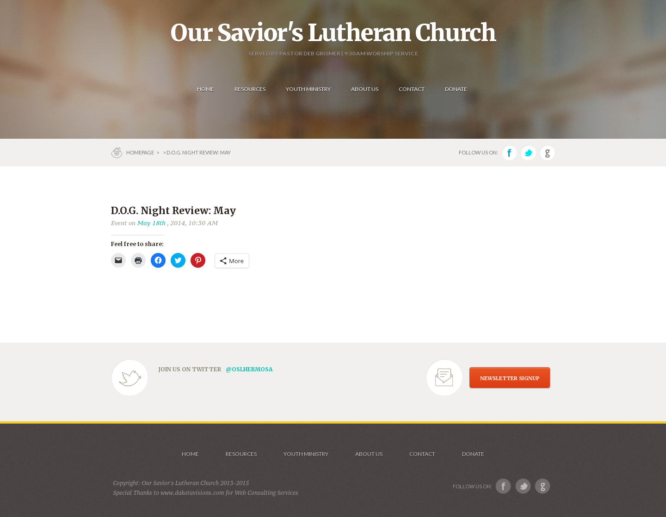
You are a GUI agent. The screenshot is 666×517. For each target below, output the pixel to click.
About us (368, 453)
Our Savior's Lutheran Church (333, 33)
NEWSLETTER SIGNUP (509, 378)
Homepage (140, 152)
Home (190, 453)
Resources (241, 453)
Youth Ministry (306, 453)
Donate (473, 453)
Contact (422, 453)
